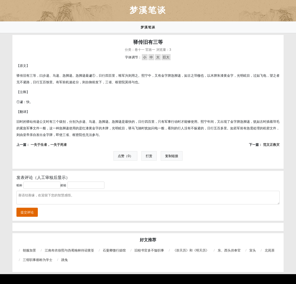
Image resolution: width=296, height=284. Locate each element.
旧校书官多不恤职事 (149, 250)
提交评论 (27, 212)
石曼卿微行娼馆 (114, 250)
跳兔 (64, 259)
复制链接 (171, 156)
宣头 (252, 250)
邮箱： (64, 185)
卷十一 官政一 (145, 49)
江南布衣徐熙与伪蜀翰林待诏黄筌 (69, 250)
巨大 (166, 57)
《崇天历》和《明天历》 (191, 250)
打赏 (149, 156)
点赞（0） (125, 156)
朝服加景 (29, 250)
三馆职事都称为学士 (37, 259)
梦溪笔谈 (148, 27)
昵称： (20, 185)
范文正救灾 (271, 144)
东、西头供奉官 (229, 250)
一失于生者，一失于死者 (49, 144)
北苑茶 (270, 250)
